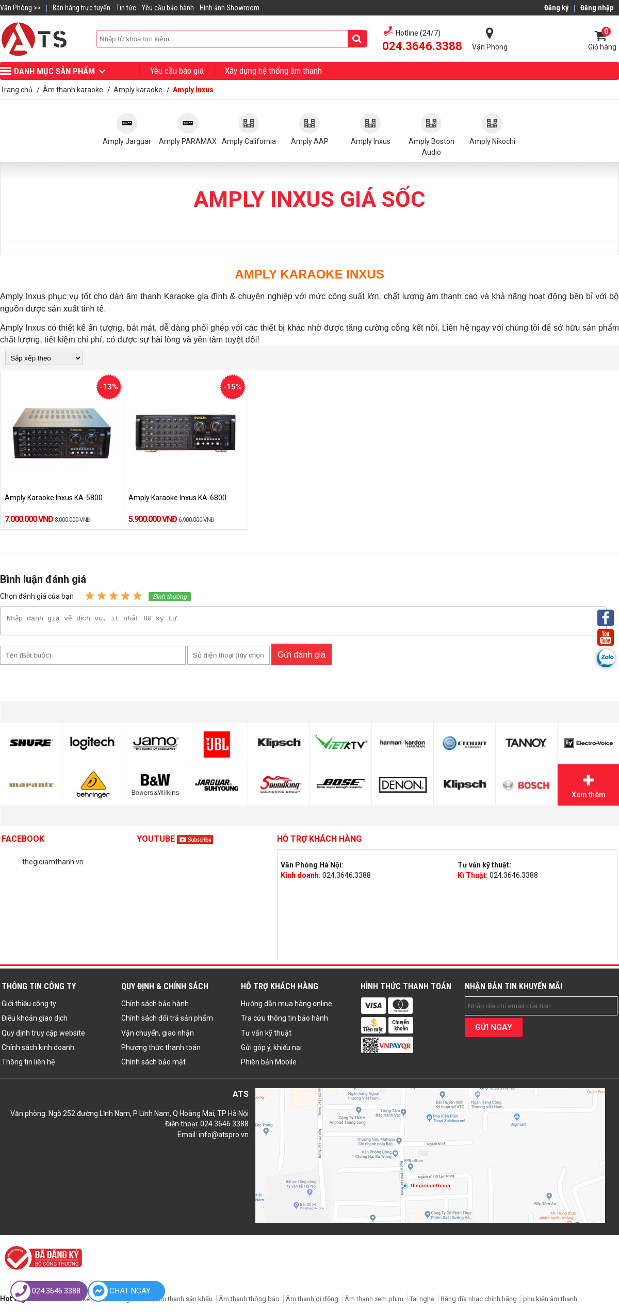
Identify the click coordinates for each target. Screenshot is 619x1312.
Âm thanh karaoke (63, 1302)
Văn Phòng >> (20, 8)
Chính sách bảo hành (155, 1007)
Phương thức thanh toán (161, 1050)
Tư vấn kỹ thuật (266, 1036)
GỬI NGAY (493, 1030)
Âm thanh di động (312, 1302)
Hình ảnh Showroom (229, 8)
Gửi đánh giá (301, 657)
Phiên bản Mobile (269, 1065)
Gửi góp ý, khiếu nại (271, 1050)
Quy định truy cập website (43, 1036)
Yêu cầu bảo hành (168, 8)
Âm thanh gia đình (123, 1302)
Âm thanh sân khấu (184, 1302)
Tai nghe (422, 1302)
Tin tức (126, 8)
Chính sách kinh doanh (38, 1050)
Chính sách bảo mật (153, 1065)
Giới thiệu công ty (29, 1007)
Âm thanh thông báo (249, 1302)
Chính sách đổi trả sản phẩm (167, 1021)
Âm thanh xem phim (375, 1302)
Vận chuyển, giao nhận (157, 1036)
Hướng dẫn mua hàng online (286, 1007)
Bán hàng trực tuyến (81, 8)
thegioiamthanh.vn (53, 865)
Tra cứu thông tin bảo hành (284, 1021)
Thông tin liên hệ (28, 1065)
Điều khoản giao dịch (35, 1021)
